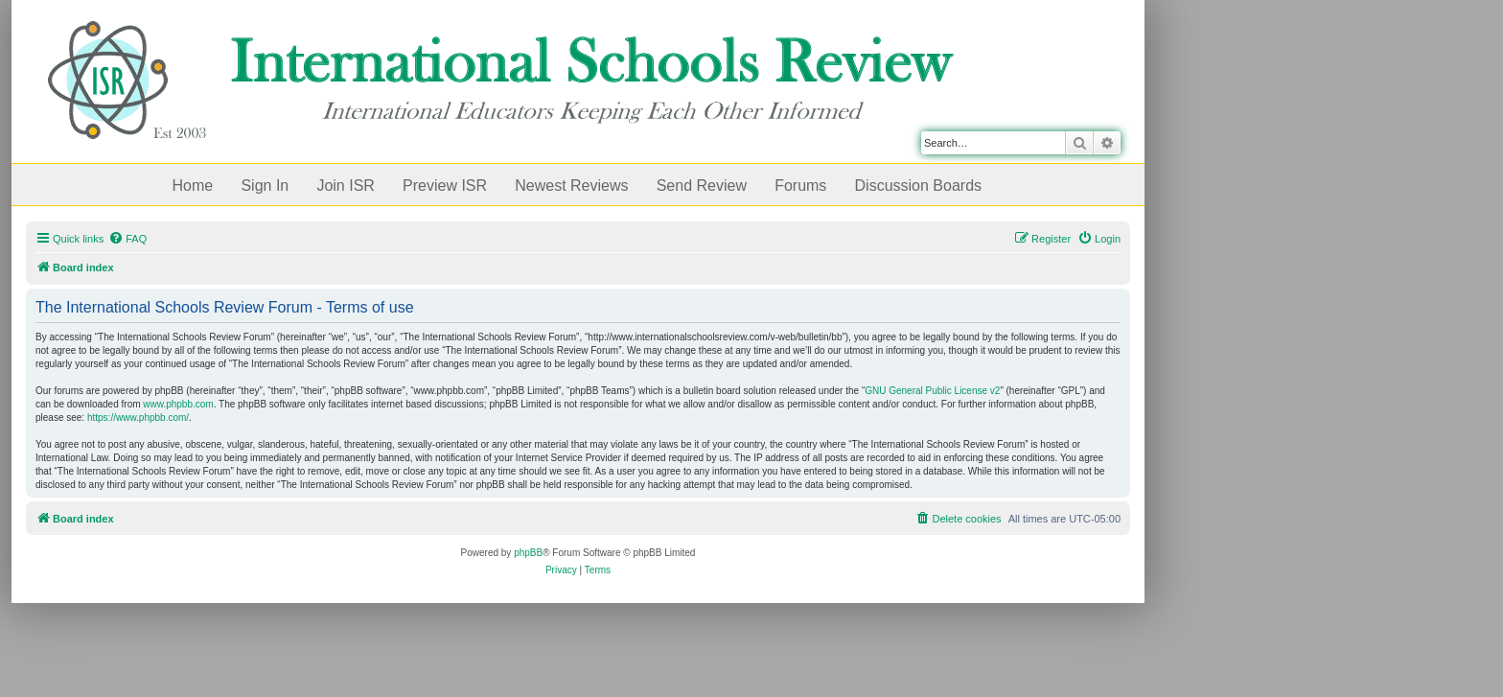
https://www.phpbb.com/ (138, 417)
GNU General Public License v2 (932, 390)
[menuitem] (127, 238)
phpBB (528, 552)
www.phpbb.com (178, 404)
